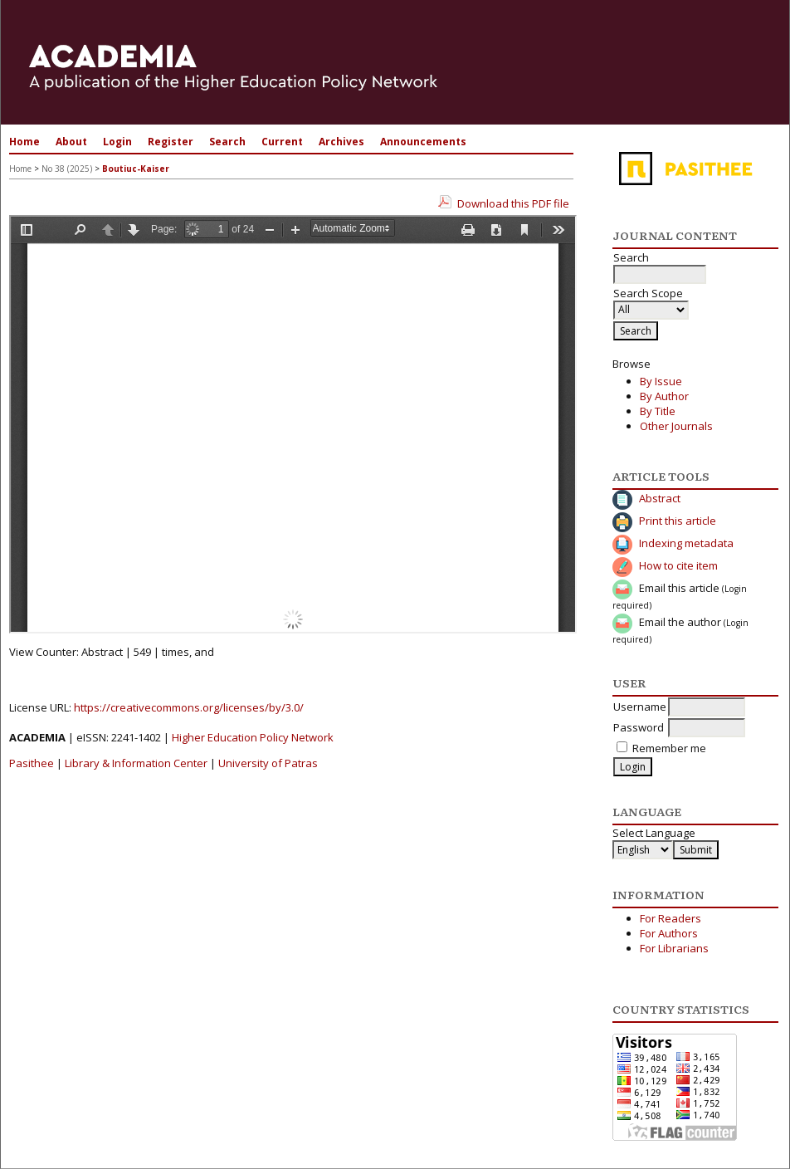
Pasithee (31, 763)
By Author (664, 396)
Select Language (653, 832)
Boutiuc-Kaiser (135, 168)
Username (639, 706)
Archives (341, 142)
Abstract (659, 498)
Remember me (669, 748)
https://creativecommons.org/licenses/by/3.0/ (189, 707)
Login (117, 142)
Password (638, 727)
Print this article (677, 520)
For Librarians (674, 948)
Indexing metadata (686, 543)
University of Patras (268, 763)
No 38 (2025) (66, 168)
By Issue (661, 381)
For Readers (670, 918)
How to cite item (678, 565)
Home (24, 142)
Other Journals (676, 425)
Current (282, 142)
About (71, 142)
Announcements (423, 142)
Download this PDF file (513, 203)
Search (227, 142)
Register (170, 142)
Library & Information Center (136, 763)
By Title (657, 411)
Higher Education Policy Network (253, 737)
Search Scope (651, 301)
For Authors (669, 933)
